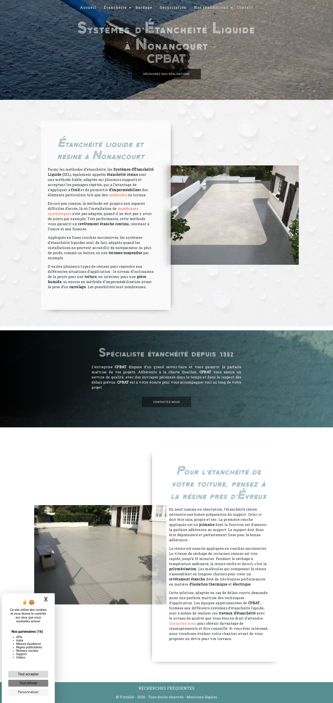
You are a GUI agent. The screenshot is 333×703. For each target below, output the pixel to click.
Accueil (88, 7)
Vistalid (127, 697)
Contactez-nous (166, 409)
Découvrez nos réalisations (166, 74)
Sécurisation (173, 7)
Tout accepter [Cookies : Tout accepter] (28, 674)
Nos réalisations (211, 7)
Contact (245, 7)
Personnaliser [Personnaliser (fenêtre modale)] (28, 692)
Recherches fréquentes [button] (167, 688)
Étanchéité (115, 7)
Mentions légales (201, 697)
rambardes (118, 195)
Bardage (143, 7)
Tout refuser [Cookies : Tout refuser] (28, 683)
